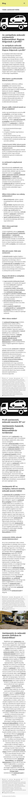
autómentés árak (11, 780)
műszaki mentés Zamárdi (17, 394)
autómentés (17, 378)
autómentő (17, 383)
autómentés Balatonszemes (14, 782)
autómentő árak (10, 786)
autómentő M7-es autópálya (11, 386)
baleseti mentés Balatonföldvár (12, 389)
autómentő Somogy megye (7, 387)
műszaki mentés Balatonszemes (15, 393)
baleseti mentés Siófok (13, 390)
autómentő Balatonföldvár (19, 786)
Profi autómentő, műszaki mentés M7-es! (13, 420)
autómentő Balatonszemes (14, 385)
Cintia (12, 779)
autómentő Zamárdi (18, 387)
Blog (4, 3)
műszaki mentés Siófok (7, 394)
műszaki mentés (9, 391)
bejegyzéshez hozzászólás (9, 395)
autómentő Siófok (21, 386)
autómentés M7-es (13, 381)
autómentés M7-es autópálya (12, 494)
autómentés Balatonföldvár (13, 379)
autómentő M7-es (17, 787)
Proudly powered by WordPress (9, 796)
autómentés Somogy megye (8, 784)
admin (12, 378)
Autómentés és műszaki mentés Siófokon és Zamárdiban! (14, 635)
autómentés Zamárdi (9, 383)
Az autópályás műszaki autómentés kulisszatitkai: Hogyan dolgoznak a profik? (13, 38)
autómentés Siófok (10, 382)
